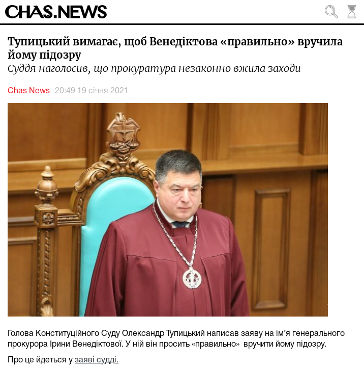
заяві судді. (96, 360)
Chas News (29, 91)
